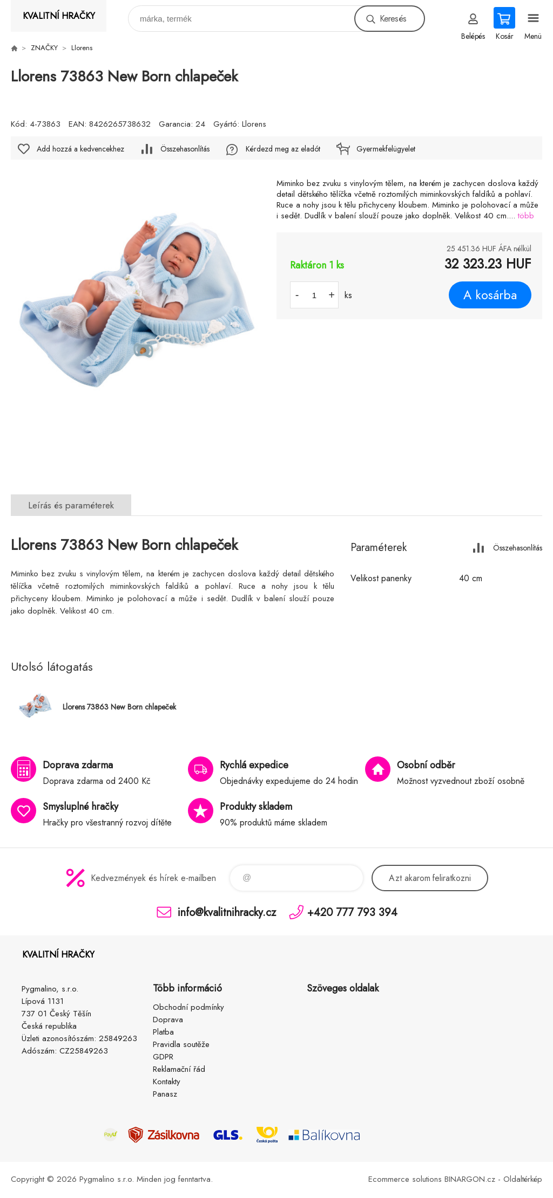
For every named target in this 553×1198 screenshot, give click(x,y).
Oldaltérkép (522, 1179)
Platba (163, 1032)
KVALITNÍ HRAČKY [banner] (59, 16)
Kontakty (166, 1081)
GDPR (163, 1057)
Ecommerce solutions (405, 1179)
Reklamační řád (179, 1069)
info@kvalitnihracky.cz (227, 912)
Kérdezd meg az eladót (283, 148)
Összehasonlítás (185, 148)
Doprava (168, 1019)
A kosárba (490, 295)
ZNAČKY (44, 48)
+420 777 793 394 (352, 912)
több (526, 216)
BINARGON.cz (469, 1179)
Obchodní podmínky (188, 1007)
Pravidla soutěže (181, 1044)
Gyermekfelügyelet (385, 148)
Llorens (81, 48)
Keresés (393, 18)
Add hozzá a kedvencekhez (80, 148)
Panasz (165, 1094)
